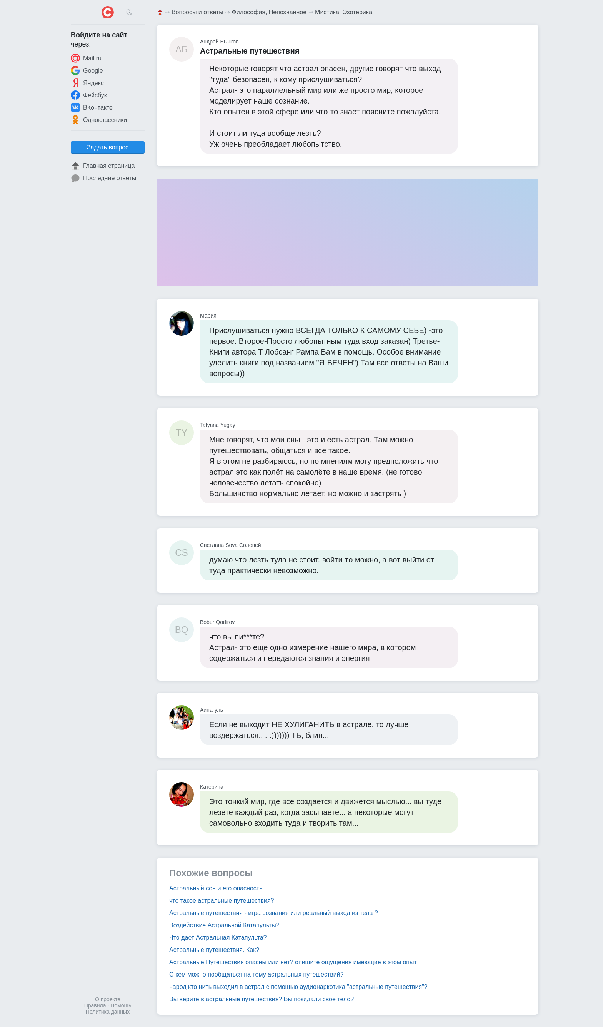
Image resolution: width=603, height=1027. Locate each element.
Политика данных (108, 1012)
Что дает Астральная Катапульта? (218, 937)
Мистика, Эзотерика (343, 12)
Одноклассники (99, 119)
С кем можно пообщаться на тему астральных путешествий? (256, 974)
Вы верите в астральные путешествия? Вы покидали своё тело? (261, 999)
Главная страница (103, 166)
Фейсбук (89, 95)
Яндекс (87, 82)
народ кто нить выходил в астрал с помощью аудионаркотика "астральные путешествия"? (298, 987)
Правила (95, 1005)
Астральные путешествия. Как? (214, 950)
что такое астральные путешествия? (221, 900)
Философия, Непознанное (269, 12)
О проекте (107, 999)
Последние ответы (103, 178)
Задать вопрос (107, 147)
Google (87, 70)
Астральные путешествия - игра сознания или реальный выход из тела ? (273, 913)
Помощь (120, 1005)
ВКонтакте (92, 107)
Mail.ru (86, 58)
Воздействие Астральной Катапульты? (224, 925)
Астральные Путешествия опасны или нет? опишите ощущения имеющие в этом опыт (293, 962)
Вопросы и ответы (197, 12)
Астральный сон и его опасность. (216, 888)
